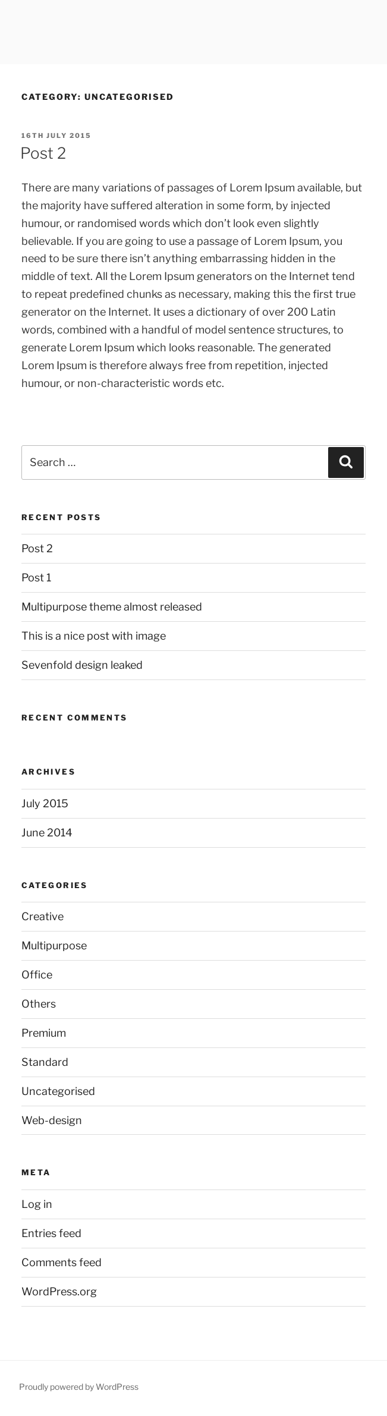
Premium (43, 1033)
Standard (44, 1062)
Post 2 (43, 153)
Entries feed (51, 1233)
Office (36, 974)
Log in (36, 1204)
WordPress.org (59, 1291)
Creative (42, 916)
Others (38, 1004)
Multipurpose (54, 945)
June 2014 (47, 832)
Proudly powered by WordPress (79, 1387)
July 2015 (44, 803)
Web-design (51, 1120)
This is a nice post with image (93, 636)
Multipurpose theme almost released (111, 606)
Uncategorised (58, 1091)
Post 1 (36, 577)
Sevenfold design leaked (82, 665)
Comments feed (61, 1262)
